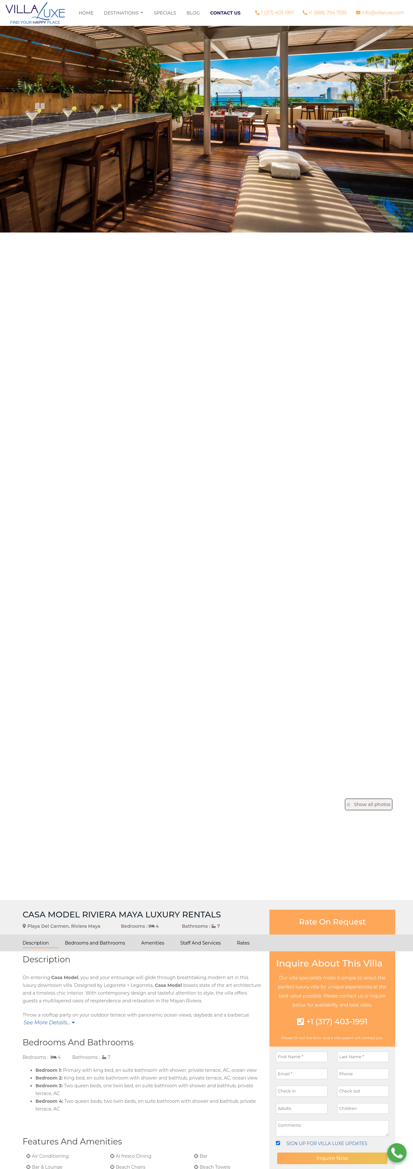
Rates (243, 943)
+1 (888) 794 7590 (325, 13)
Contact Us (225, 13)
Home (86, 13)
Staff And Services (200, 943)
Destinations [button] (122, 13)
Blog (193, 13)
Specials (165, 13)
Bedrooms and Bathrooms (95, 943)
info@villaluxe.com (380, 13)
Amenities (152, 943)
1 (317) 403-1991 (274, 13)
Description (36, 943)
